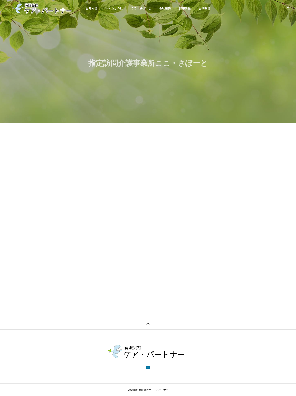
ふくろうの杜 (114, 8)
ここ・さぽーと (141, 8)
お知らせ (91, 8)
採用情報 (185, 8)
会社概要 (165, 8)
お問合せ (204, 8)
